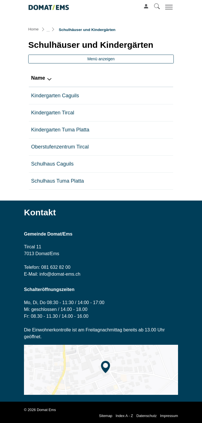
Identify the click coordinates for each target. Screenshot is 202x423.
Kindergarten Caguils (55, 95)
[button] (157, 6)
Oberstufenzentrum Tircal (60, 147)
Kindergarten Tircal (52, 112)
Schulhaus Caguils (52, 164)
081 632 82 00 (55, 267)
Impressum (169, 416)
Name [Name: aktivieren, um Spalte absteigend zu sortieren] (38, 78)
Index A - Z (124, 416)
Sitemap (105, 416)
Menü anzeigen (101, 59)
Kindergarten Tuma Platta (60, 130)
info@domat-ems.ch (59, 274)
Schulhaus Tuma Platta (57, 181)
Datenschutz (146, 416)
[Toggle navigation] (168, 7)
